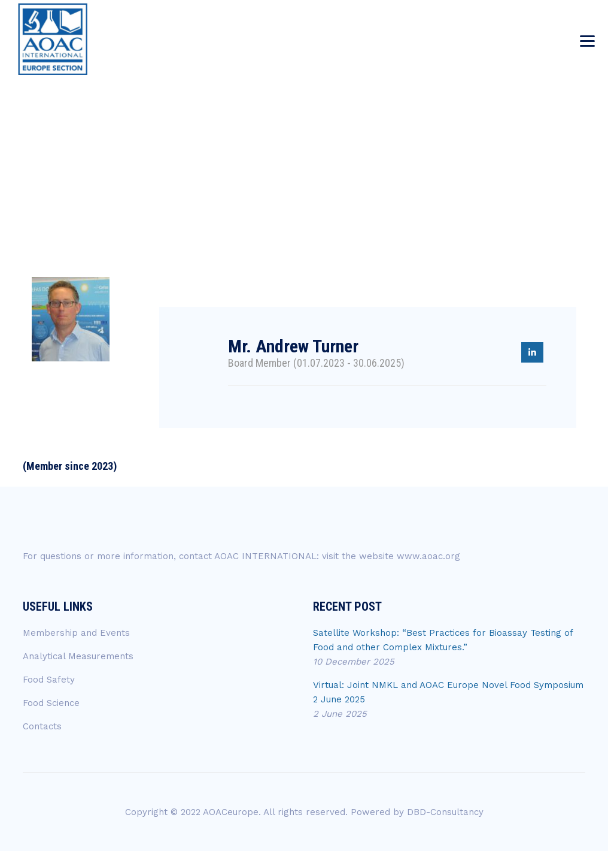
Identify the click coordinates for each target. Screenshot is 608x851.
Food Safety (49, 679)
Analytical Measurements (78, 656)
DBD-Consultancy (445, 812)
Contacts (42, 726)
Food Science (51, 703)
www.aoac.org (428, 556)
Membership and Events (76, 632)
